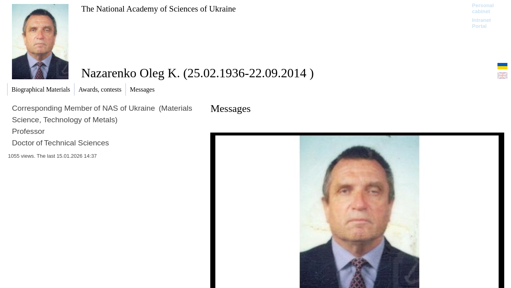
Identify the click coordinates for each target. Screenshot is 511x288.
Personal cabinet (483, 8)
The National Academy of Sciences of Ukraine (158, 8)
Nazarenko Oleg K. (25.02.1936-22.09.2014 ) (197, 73)
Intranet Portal (481, 23)
